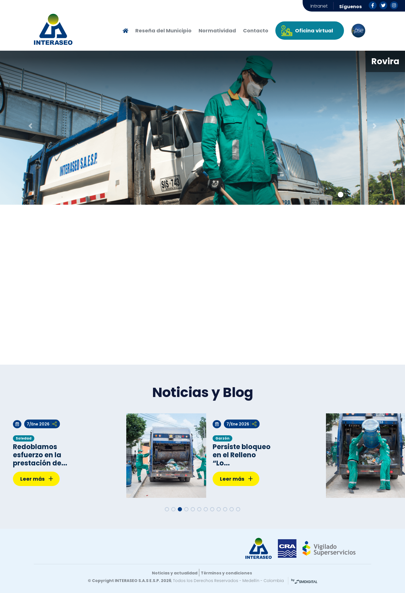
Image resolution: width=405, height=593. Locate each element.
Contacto (255, 30)
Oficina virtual (314, 30)
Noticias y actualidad (174, 573)
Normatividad (217, 30)
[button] (30, 126)
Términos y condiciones (226, 573)
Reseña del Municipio (163, 30)
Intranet (319, 6)
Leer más (36, 479)
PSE (358, 31)
